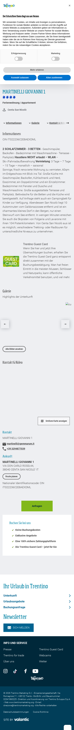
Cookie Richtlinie (40, 712)
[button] (69, 5)
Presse (7, 649)
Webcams (45, 655)
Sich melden (19, 627)
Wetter (43, 661)
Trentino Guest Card (51, 649)
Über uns (8, 661)
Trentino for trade (13, 655)
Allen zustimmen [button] (54, 77)
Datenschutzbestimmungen (16, 712)
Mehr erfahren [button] (37, 70)
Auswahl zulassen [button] (20, 77)
